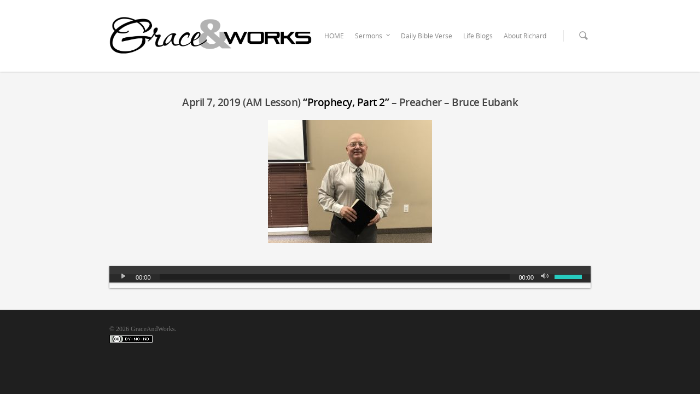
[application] (350, 277)
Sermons (373, 36)
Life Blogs (478, 35)
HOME (334, 35)
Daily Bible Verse (426, 35)
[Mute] (545, 276)
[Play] (123, 276)
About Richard (525, 35)
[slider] (335, 277)
